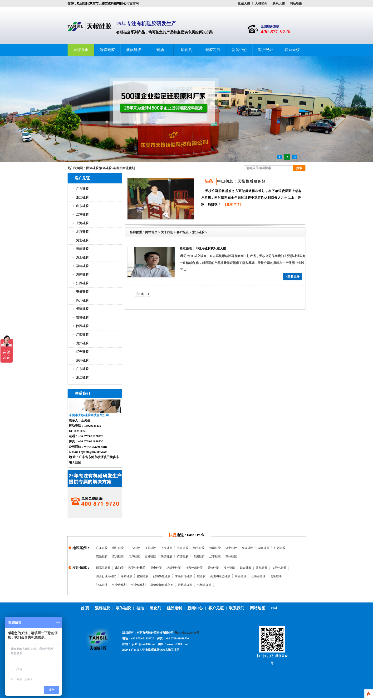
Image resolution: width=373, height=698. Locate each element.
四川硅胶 (82, 300)
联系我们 (236, 608)
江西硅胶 (82, 283)
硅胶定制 (213, 50)
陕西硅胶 (82, 326)
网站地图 (296, 3)
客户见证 (265, 50)
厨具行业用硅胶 (106, 576)
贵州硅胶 (82, 343)
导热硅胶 (213, 567)
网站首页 (151, 232)
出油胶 (119, 567)
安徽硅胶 (82, 291)
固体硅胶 (92, 168)
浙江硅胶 (82, 197)
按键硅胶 (142, 576)
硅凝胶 (201, 576)
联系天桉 (278, 3)
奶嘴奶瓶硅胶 (161, 576)
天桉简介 (261, 3)
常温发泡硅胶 (183, 576)
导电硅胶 (156, 567)
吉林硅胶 (82, 317)
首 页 (85, 608)
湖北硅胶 (82, 257)
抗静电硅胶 (279, 567)
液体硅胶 (133, 50)
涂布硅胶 (126, 576)
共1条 (140, 294)
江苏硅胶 (82, 214)
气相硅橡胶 (204, 585)
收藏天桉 (244, 3)
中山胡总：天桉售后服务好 (241, 181)
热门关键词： (77, 168)
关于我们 (167, 232)
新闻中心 (239, 50)
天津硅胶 (82, 309)
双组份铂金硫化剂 (161, 585)
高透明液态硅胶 (220, 576)
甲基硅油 (240, 576)
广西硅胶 (82, 334)
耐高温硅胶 (103, 567)
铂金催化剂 (138, 585)
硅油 (160, 50)
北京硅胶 (82, 231)
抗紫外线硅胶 (194, 567)
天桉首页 (80, 50)
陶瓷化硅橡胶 (137, 567)
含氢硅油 (276, 576)
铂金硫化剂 (127, 168)
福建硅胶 (82, 266)
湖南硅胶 (82, 274)
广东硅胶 (82, 189)
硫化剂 (186, 50)
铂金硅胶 (245, 567)
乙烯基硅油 (258, 576)
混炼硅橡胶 (185, 585)
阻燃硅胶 (261, 567)
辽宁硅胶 (82, 352)
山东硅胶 (82, 206)
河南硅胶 (82, 249)
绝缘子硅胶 (174, 567)
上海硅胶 (82, 223)
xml (274, 608)
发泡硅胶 (229, 567)
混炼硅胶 (107, 50)
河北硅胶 (82, 240)
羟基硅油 (102, 585)
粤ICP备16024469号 (186, 632)
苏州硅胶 (82, 360)
